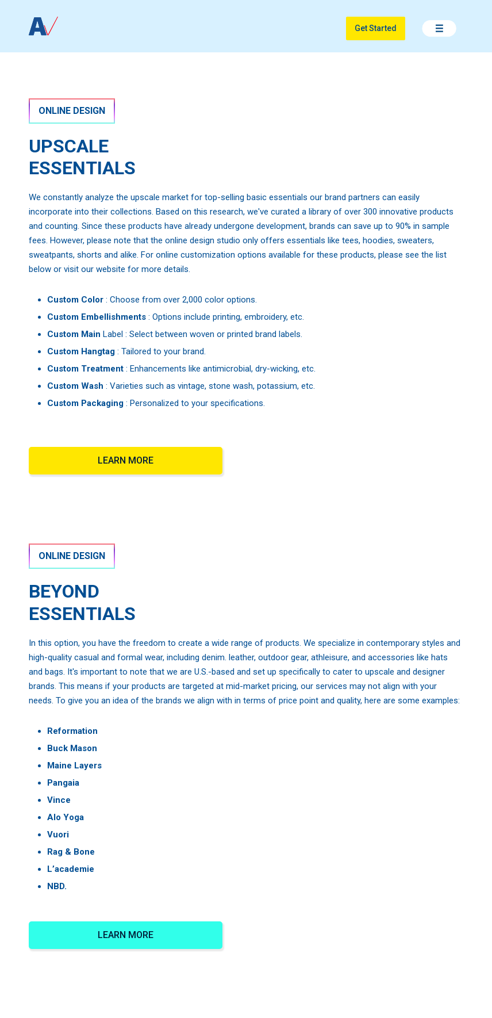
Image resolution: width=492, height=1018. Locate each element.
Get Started (376, 28)
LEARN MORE (125, 460)
